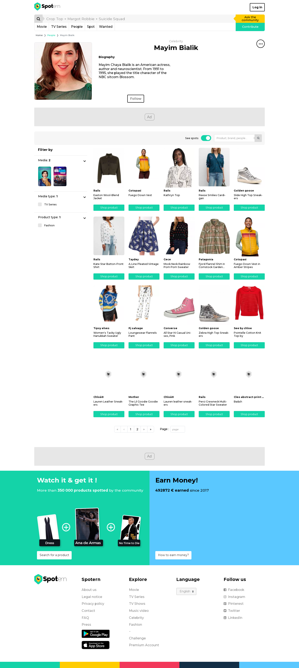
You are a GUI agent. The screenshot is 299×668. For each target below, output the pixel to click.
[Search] (38, 19)
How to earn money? (173, 555)
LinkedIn (233, 618)
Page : (164, 429)
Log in (257, 7)
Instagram (234, 597)
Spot (91, 27)
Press (86, 625)
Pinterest (234, 604)
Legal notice (92, 597)
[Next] (144, 429)
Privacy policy (93, 604)
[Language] (186, 591)
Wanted (106, 27)
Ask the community (250, 18)
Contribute (250, 27)
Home (39, 35)
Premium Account (144, 645)
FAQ (85, 618)
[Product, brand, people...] (234, 138)
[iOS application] (96, 645)
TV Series (59, 27)
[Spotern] (47, 7)
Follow (135, 99)
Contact (88, 611)
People (77, 27)
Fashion (135, 625)
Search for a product (54, 555)
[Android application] (96, 633)
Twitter (232, 611)
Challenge (137, 638)
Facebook (234, 590)
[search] (139, 19)
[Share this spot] (260, 44)
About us (89, 590)
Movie (42, 27)
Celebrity (136, 618)
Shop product (109, 207)
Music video (139, 611)
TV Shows (137, 604)
